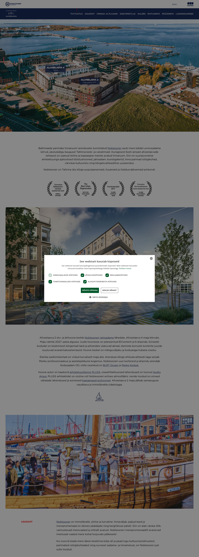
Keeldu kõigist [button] (109, 290)
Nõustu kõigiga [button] (90, 290)
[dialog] (99, 278)
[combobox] (151, 258)
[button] (99, 297)
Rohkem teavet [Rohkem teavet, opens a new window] (125, 268)
